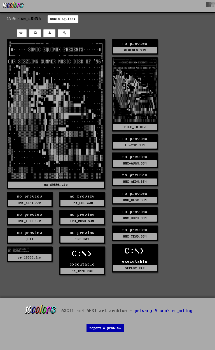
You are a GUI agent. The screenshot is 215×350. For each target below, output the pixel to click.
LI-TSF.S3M (135, 145)
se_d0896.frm (29, 257)
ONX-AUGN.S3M (135, 163)
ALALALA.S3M (135, 50)
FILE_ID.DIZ (135, 127)
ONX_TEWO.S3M (135, 236)
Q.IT (30, 239)
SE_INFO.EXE (82, 271)
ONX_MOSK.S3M (82, 221)
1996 (12, 19)
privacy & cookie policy (164, 310)
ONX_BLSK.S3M (135, 200)
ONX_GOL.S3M (82, 203)
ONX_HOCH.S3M (135, 218)
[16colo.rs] (13, 6)
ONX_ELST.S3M (29, 203)
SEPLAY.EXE (135, 268)
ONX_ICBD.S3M (29, 221)
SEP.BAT (82, 239)
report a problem (105, 328)
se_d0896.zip (56, 185)
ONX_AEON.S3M (135, 182)
